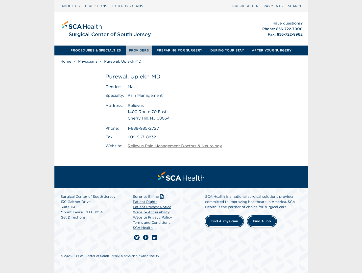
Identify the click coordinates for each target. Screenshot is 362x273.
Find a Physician (224, 221)
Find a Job (262, 221)
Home (65, 61)
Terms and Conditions (151, 222)
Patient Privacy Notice (152, 207)
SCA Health (143, 228)
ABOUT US (70, 6)
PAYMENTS (273, 6)
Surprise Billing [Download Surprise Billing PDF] (149, 197)
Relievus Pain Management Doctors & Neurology (175, 146)
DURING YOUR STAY (227, 50)
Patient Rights (145, 202)
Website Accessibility (151, 212)
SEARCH (295, 6)
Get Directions (73, 217)
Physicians (87, 61)
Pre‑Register (245, 6)
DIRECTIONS (96, 6)
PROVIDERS (139, 50)
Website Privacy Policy (152, 217)
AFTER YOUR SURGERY (271, 50)
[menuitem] (70, 6)
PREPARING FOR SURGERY (179, 50)
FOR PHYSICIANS (127, 6)
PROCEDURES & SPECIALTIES (96, 50)
